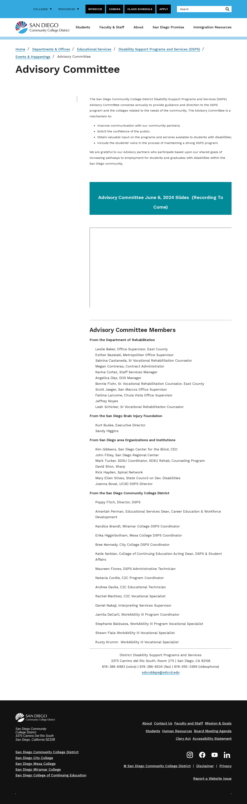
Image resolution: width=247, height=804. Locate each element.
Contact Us (163, 723)
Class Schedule (139, 9)
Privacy (225, 766)
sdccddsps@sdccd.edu (160, 672)
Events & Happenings (32, 57)
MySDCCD (95, 9)
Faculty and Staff (188, 723)
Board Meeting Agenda (213, 731)
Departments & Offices (51, 49)
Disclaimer (205, 766)
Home (20, 49)
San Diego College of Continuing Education (50, 775)
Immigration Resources (212, 27)
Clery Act (183, 739)
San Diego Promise (168, 27)
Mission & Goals (218, 723)
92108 (50, 739)
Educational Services (94, 49)
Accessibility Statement (212, 739)
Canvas (114, 9)
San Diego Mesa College (35, 764)
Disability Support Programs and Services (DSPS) (159, 49)
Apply (163, 9)
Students (83, 27)
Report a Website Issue (212, 778)
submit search (227, 9)
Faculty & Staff (111, 27)
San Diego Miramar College (38, 769)
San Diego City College (34, 758)
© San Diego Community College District (157, 766)
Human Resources (177, 731)
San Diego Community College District (47, 752)
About (138, 27)
